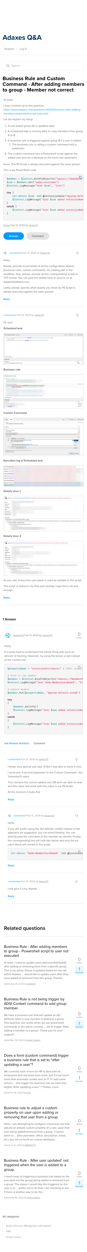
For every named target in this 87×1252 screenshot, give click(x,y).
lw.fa (28, 1092)
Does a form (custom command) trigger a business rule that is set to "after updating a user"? (36, 1060)
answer (13, 236)
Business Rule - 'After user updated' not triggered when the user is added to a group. (36, 1165)
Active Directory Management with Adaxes (28, 1226)
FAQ (8, 1231)
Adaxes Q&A (22, 37)
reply (6, 299)
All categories (11, 1216)
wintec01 (31, 984)
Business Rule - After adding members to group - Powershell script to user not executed (36, 951)
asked (6, 225)
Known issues (13, 1237)
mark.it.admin (33, 1040)
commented (15, 253)
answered (18, 635)
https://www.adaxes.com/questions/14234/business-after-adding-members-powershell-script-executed (42, 112)
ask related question (16, 743)
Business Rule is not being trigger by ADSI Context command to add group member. (35, 1004)
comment (38, 236)
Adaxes (19, 7)
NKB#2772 (30, 1145)
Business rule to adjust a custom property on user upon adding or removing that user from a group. (31, 1112)
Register (9, 49)
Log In (23, 49)
